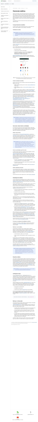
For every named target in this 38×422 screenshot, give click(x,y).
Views (26, 8)
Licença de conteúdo (34, 322)
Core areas (22, 8)
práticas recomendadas (16, 245)
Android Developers (15, 8)
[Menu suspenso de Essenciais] (12, 1)
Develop (19, 8)
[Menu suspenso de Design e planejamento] (21, 1)
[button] (4, 6)
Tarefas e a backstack (32, 174)
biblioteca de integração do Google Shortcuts (25, 248)
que (32, 157)
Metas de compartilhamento (17, 55)
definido (14, 154)
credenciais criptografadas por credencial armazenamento (22, 33)
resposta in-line (24, 289)
